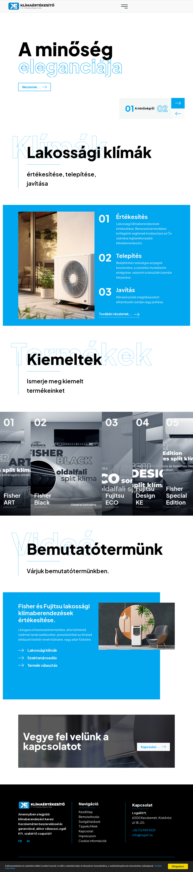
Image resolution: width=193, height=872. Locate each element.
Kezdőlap (86, 812)
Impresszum (87, 836)
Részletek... (34, 87)
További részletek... (119, 313)
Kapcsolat (86, 831)
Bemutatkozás (89, 817)
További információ (47, 868)
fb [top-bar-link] (20, 841)
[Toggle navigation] (124, 6)
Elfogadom (178, 865)
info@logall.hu (142, 835)
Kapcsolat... (153, 747)
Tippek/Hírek (88, 826)
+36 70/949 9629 (144, 830)
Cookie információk (93, 841)
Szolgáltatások (89, 821)
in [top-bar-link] (28, 841)
